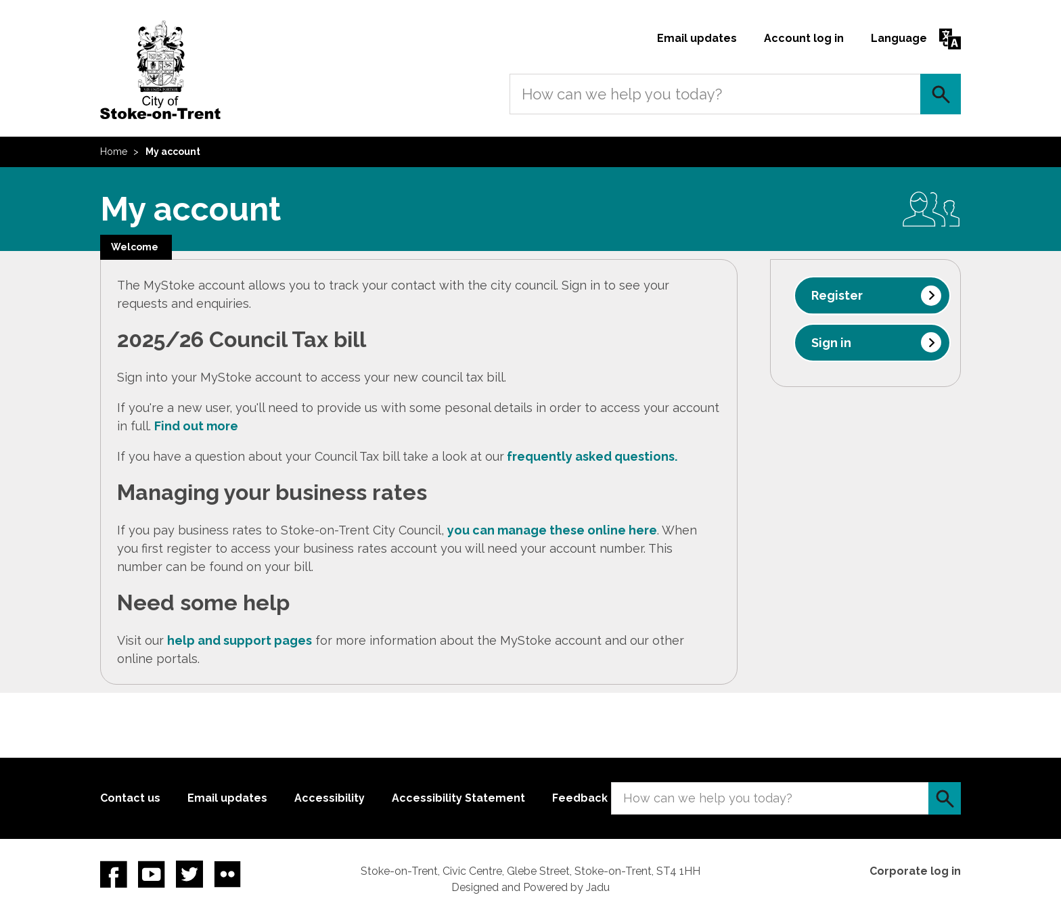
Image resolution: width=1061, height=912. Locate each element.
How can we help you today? (622, 94)
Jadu (598, 887)
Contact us (130, 798)
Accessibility (329, 798)
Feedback (580, 798)
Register (837, 295)
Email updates (697, 38)
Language (899, 38)
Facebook (113, 874)
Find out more (196, 426)
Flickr (227, 874)
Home (113, 151)
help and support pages (239, 640)
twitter (189, 874)
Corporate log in (915, 871)
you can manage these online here (552, 530)
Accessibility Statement (458, 798)
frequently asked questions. (592, 456)
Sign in (831, 343)
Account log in (804, 38)
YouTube (151, 874)
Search (940, 94)
